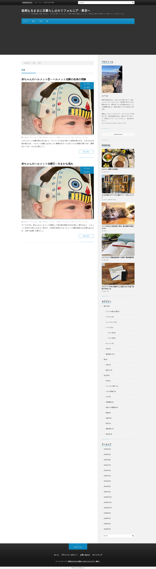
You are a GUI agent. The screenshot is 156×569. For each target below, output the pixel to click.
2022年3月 (107, 449)
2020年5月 (107, 518)
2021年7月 (107, 465)
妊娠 (104, 171)
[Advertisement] (78, 39)
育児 (88, 87)
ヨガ (107, 397)
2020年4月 (107, 524)
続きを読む (86, 151)
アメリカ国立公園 (111, 311)
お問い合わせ (85, 555)
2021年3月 (107, 486)
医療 (107, 413)
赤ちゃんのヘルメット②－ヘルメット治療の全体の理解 (53, 79)
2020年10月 (108, 508)
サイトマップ (97, 555)
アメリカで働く (111, 386)
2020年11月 (108, 502)
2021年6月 (107, 470)
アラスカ (109, 317)
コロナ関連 (109, 391)
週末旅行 (109, 354)
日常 (107, 365)
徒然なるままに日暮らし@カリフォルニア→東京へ (55, 10)
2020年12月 (108, 497)
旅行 (33, 21)
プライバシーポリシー (69, 555)
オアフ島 (111, 333)
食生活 (108, 434)
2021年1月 (107, 492)
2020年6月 (107, 513)
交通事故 (109, 402)
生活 (40, 21)
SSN (107, 381)
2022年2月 (107, 454)
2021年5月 (107, 476)
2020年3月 (107, 529)
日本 (107, 349)
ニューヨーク (110, 322)
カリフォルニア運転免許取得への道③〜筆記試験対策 (118, 257)
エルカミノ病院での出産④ (110, 169)
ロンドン (109, 343)
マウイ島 (111, 338)
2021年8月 (107, 460)
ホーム (26, 21)
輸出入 (114, 199)
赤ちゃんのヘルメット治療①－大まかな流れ (47, 163)
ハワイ (108, 327)
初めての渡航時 (107, 199)
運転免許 (105, 260)
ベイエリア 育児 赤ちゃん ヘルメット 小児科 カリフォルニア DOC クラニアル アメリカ (59, 137)
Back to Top (78, 547)
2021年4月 (107, 481)
